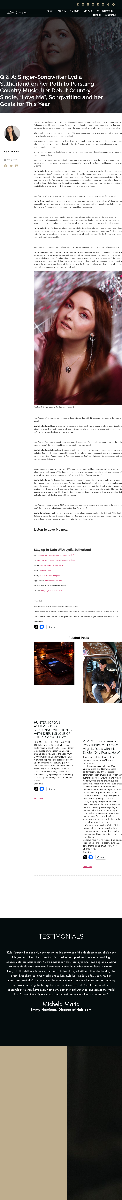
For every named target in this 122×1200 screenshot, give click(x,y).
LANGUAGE (110, 15)
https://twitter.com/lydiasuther (52, 565)
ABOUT (50, 11)
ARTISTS (62, 11)
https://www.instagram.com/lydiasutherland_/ (55, 555)
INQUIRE (97, 15)
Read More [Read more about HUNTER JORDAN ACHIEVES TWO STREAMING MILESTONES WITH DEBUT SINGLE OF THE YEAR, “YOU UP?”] (38, 798)
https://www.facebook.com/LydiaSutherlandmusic (56, 560)
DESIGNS (88, 11)
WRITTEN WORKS (105, 11)
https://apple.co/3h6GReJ (55, 580)
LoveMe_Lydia (45, 570)
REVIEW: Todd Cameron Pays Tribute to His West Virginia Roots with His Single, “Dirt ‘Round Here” (101, 746)
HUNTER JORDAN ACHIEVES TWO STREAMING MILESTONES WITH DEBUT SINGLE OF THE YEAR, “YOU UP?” (53, 730)
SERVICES (75, 11)
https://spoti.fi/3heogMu (50, 575)
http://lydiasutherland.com (51, 590)
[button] (5, 165)
